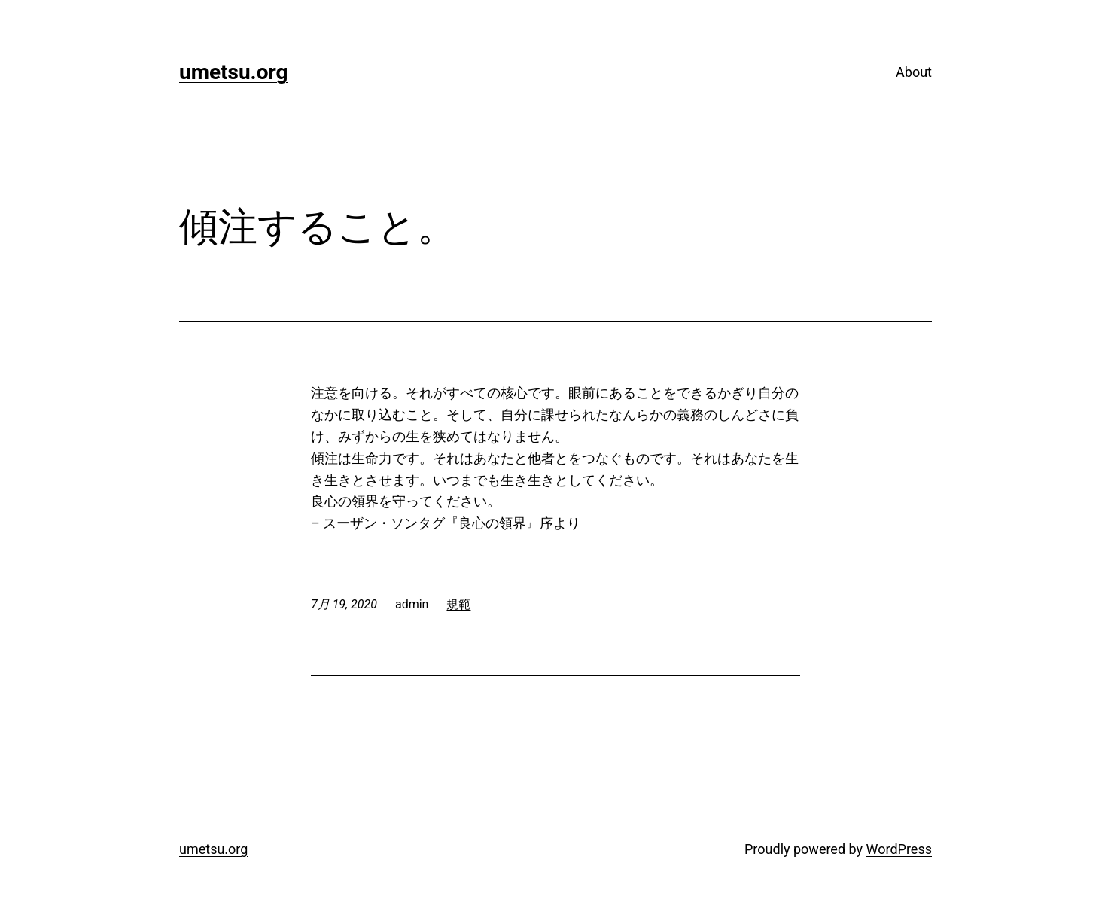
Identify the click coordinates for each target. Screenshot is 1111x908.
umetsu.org (233, 71)
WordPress (899, 849)
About (914, 72)
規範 (458, 604)
